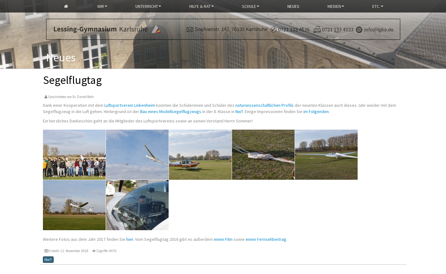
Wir (102, 6)
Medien (336, 6)
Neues (293, 6)
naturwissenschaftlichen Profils (264, 105)
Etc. (377, 6)
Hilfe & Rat (201, 6)
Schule (250, 6)
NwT (239, 111)
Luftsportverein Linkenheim (129, 105)
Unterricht (148, 6)
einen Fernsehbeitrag (266, 239)
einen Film (223, 239)
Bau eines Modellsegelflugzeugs (170, 111)
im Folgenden (316, 111)
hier (129, 239)
